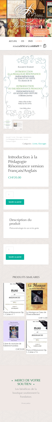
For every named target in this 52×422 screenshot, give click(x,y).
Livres (39, 41)
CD (22, 41)
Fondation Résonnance (26, 46)
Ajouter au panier (14, 202)
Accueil (13, 41)
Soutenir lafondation (40, 32)
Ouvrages (19, 137)
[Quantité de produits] (10, 194)
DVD (30, 41)
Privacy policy (26, 403)
